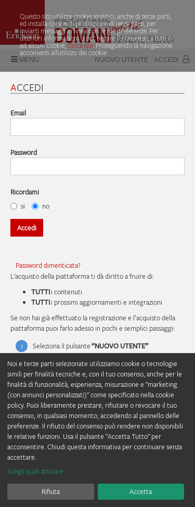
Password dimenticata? (48, 265)
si (17, 206)
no (40, 206)
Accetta (140, 491)
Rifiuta (51, 491)
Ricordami (24, 192)
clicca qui (80, 45)
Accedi (26, 227)
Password (23, 152)
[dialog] (97, 430)
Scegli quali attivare (35, 471)
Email (18, 113)
